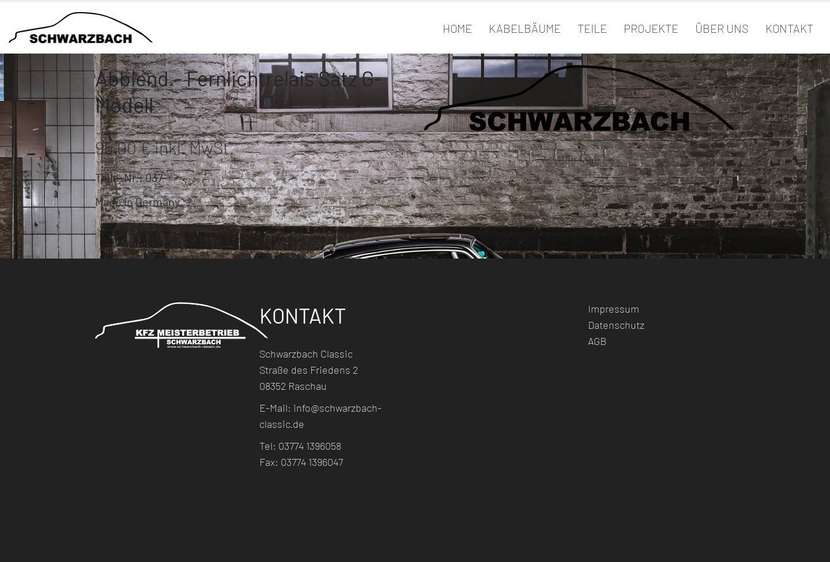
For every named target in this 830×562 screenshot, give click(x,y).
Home (457, 28)
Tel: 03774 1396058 (300, 445)
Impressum (613, 308)
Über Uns (722, 28)
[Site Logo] (81, 27)
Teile (592, 28)
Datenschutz (616, 324)
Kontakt (789, 28)
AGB (597, 341)
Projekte (651, 28)
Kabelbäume (525, 28)
